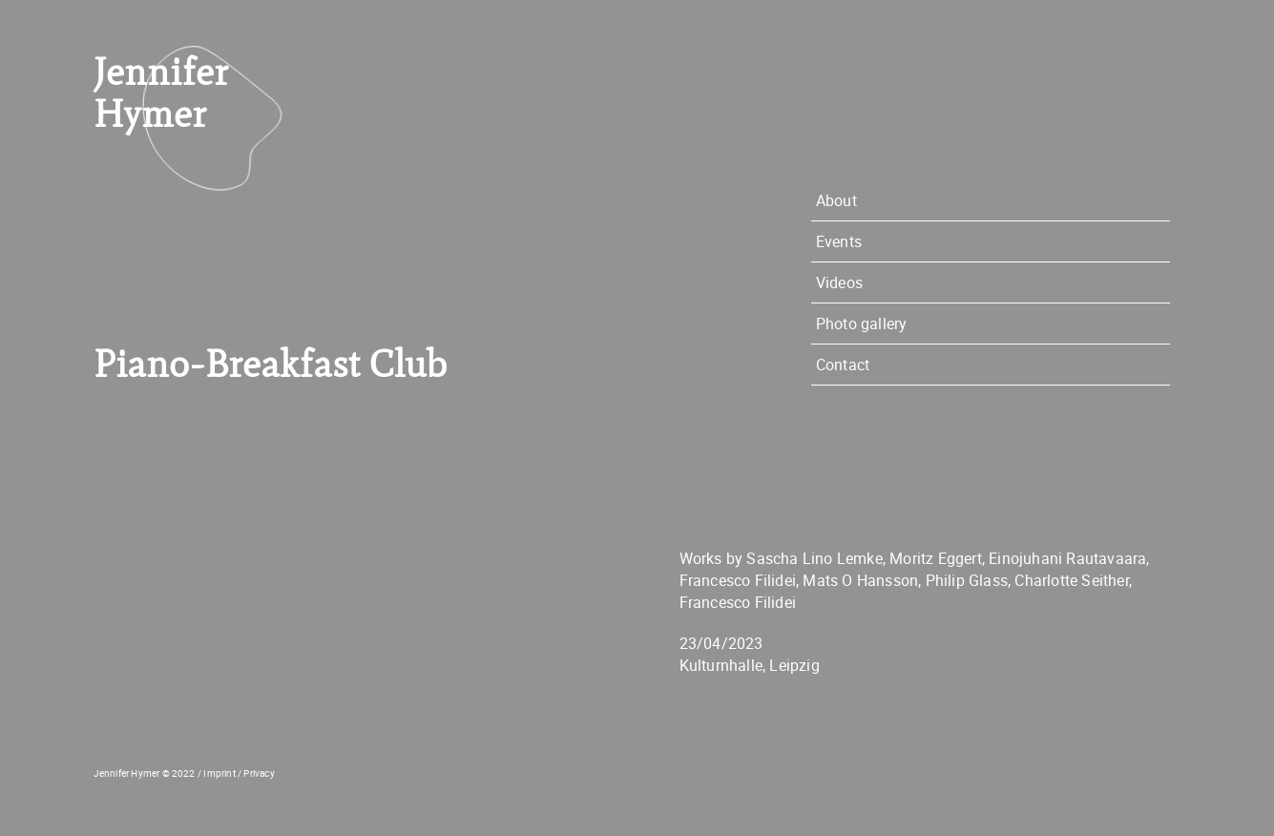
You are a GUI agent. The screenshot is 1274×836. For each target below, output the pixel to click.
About (836, 200)
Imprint (219, 773)
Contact (842, 364)
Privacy (258, 773)
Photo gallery (862, 323)
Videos (839, 282)
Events (839, 241)
